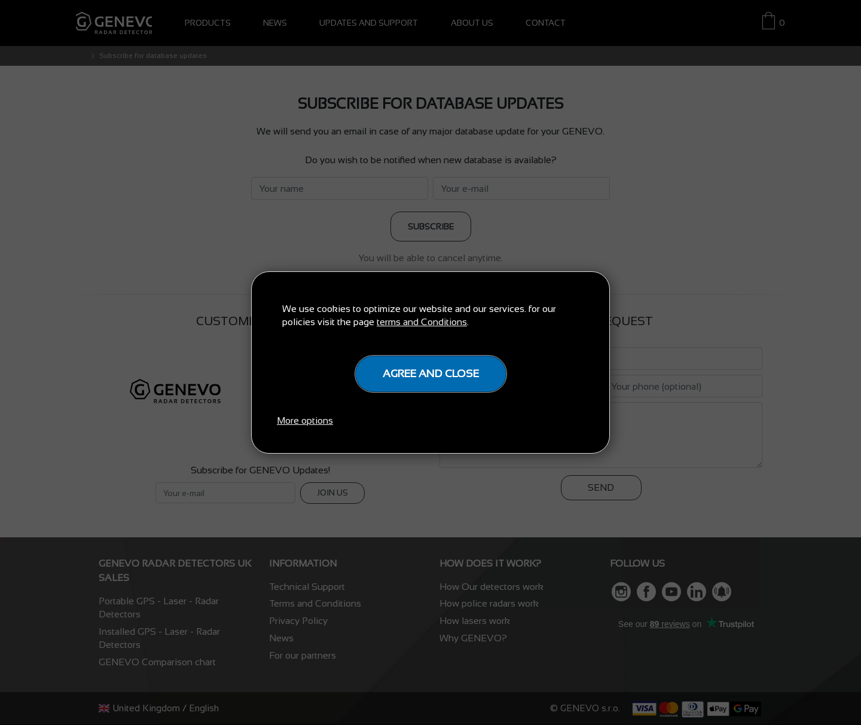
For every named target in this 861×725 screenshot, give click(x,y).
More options (305, 420)
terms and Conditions (422, 322)
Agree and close (431, 374)
